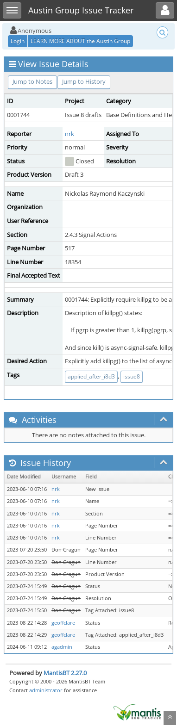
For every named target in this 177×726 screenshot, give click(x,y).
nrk (69, 134)
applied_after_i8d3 (91, 376)
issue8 (131, 376)
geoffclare (63, 623)
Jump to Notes (32, 81)
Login (18, 41)
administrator (46, 690)
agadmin (61, 647)
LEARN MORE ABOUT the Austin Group (80, 41)
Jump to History (84, 81)
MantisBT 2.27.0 (65, 673)
